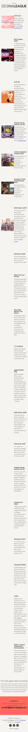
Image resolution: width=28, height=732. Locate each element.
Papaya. (11, 720)
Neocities (22, 720)
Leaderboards (22, 140)
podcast (18, 722)
